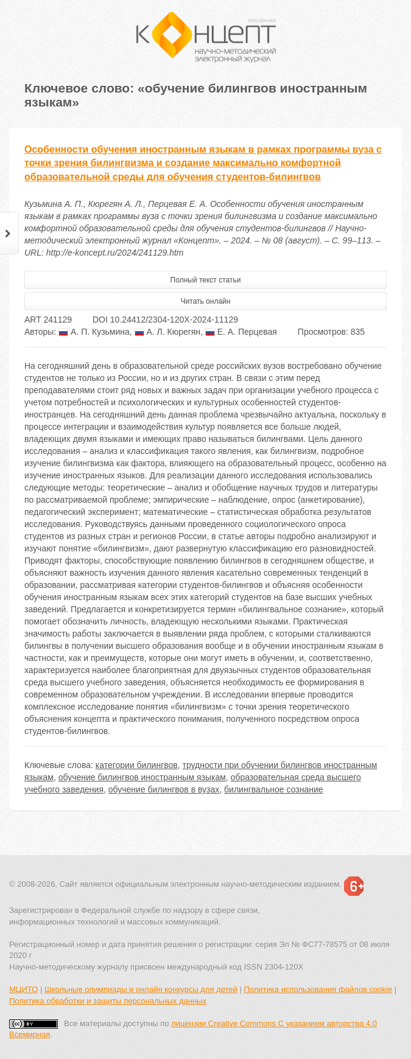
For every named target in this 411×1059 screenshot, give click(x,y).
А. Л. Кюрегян (167, 332)
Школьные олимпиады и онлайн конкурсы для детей (140, 989)
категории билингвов (137, 765)
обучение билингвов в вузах (164, 789)
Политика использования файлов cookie (318, 989)
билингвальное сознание (273, 789)
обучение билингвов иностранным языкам (142, 777)
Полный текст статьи (205, 280)
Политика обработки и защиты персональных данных (107, 1000)
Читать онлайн (206, 301)
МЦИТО (23, 989)
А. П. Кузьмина (94, 332)
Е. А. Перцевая (241, 332)
